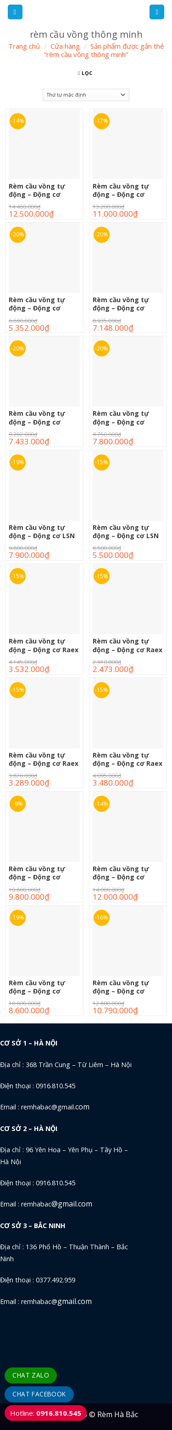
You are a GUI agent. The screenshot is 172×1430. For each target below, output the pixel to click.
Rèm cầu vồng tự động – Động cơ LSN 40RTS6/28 (42, 535)
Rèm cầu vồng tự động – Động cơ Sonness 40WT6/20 (123, 991)
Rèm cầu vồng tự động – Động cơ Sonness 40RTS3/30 (40, 877)
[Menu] (15, 12)
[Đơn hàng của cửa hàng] (86, 95)
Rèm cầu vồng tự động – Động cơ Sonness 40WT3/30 (39, 991)
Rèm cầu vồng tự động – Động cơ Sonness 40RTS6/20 (124, 877)
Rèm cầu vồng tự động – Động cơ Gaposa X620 (121, 421)
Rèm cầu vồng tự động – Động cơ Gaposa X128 (121, 308)
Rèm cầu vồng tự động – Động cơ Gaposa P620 (37, 308)
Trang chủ (24, 46)
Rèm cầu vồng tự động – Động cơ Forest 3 (37, 194)
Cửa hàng (65, 46)
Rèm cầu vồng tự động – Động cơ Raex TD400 (43, 763)
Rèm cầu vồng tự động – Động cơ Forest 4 (121, 194)
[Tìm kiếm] (157, 12)
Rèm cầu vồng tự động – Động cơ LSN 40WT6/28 (126, 535)
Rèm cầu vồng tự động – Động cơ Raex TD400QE (127, 763)
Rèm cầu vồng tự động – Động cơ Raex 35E (127, 649)
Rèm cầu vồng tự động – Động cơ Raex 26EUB (43, 649)
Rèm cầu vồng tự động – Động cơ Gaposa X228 (37, 421)
